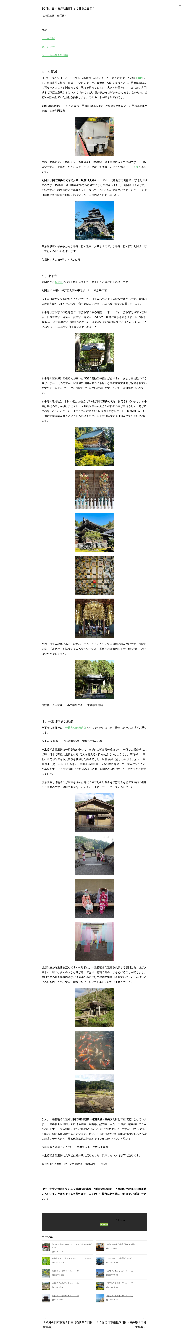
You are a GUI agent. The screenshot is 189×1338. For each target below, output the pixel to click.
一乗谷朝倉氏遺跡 (75, 727)
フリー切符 (132, 167)
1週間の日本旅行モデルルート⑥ (65, 1283)
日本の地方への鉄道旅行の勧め (119, 1258)
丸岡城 (139, 77)
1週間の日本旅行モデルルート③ (119, 1295)
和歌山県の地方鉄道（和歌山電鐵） (121, 1244)
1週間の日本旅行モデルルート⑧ (65, 1270)
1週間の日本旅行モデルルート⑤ (119, 1283)
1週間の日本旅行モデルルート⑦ (119, 1270)
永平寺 (59, 282)
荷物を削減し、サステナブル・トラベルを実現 (71, 1258)
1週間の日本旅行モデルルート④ (65, 1295)
